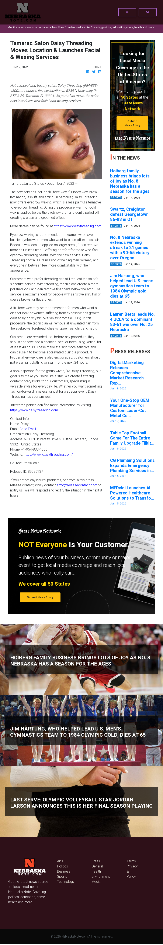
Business (63, 871)
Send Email (28, 429)
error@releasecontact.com (77, 485)
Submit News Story (132, 123)
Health (96, 871)
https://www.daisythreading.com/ (48, 454)
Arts (60, 861)
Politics (62, 866)
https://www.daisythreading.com (77, 226)
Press (95, 861)
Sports (62, 876)
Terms (131, 861)
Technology (65, 881)
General (97, 866)
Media (96, 881)
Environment (100, 876)
